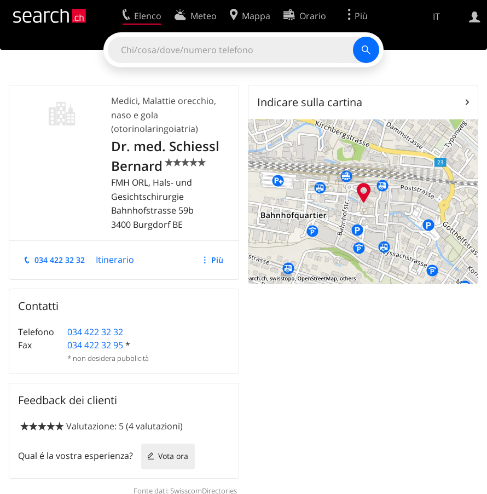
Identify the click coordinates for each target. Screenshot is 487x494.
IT (436, 16)
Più (217, 260)
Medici (124, 101)
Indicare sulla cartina (309, 102)
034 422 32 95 (95, 345)
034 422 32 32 (59, 260)
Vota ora (173, 456)
